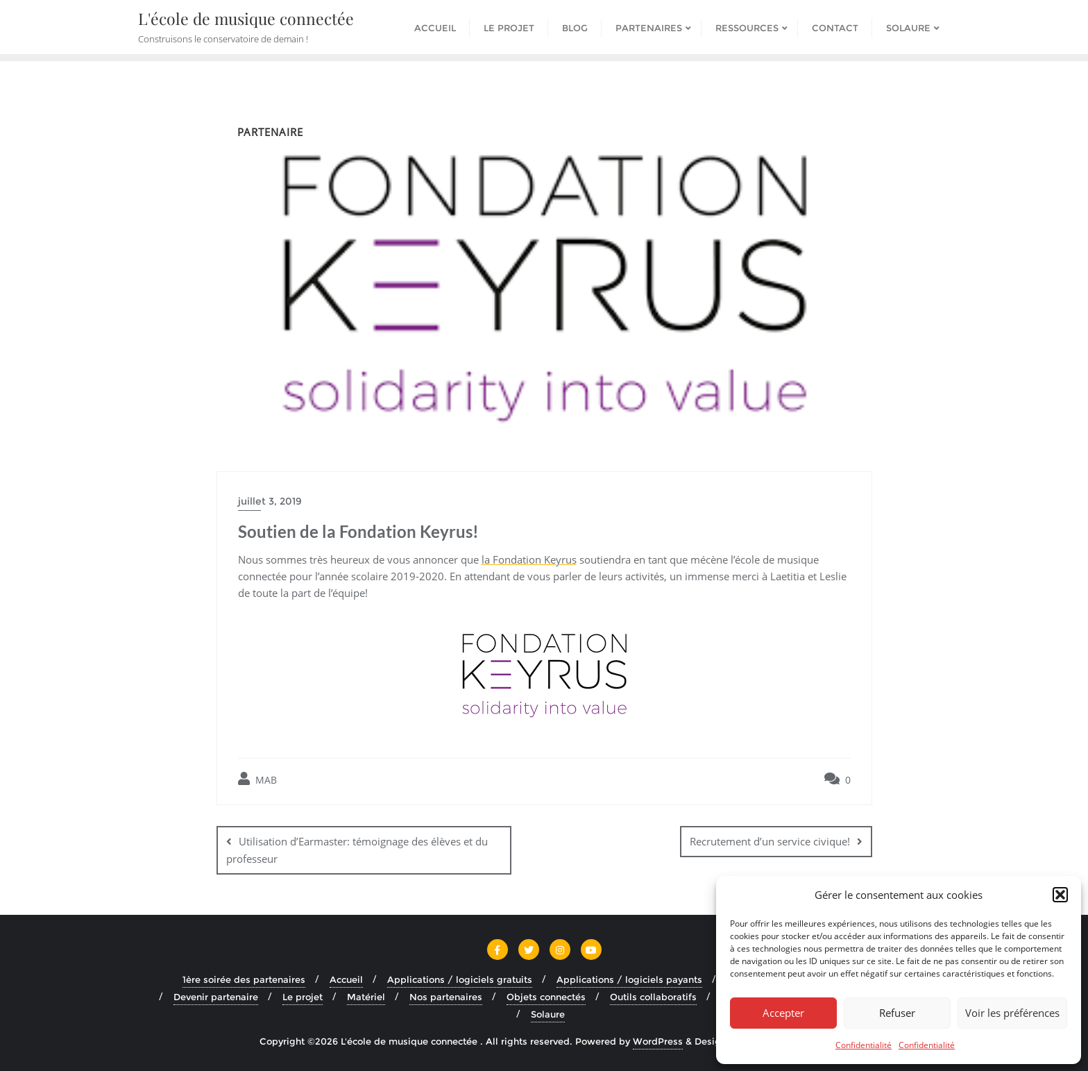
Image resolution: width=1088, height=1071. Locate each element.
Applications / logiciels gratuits (459, 978)
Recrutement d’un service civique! (770, 841)
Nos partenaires (445, 996)
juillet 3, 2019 (270, 501)
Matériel (366, 996)
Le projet (302, 996)
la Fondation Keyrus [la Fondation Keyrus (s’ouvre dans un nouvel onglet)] (529, 559)
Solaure (548, 1013)
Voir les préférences (1012, 1013)
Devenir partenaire (215, 996)
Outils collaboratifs (653, 996)
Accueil (346, 978)
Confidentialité (863, 1045)
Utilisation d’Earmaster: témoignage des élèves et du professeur (357, 850)
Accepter (783, 1013)
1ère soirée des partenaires (243, 978)
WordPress (658, 1041)
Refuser (897, 1013)
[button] (1060, 895)
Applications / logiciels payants (629, 978)
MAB (257, 779)
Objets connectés (546, 996)
